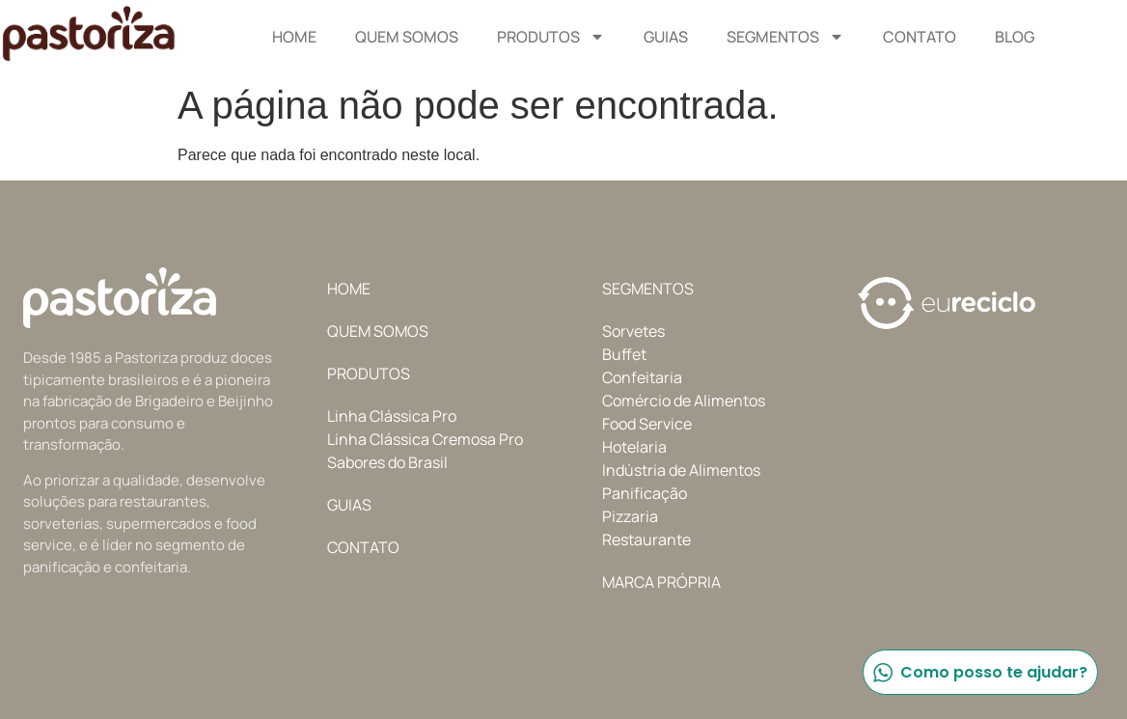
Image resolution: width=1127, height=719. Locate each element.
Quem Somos (406, 36)
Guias (666, 36)
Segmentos (785, 36)
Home (294, 36)
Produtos (551, 36)
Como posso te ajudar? (979, 672)
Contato (919, 36)
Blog (1014, 36)
